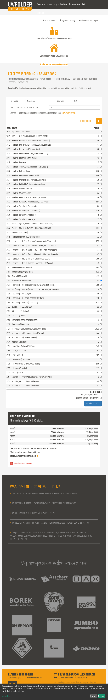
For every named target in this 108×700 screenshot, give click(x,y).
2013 (8, 149)
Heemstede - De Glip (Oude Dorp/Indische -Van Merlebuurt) (34, 250)
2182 (8, 368)
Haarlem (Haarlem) (19, 162)
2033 (8, 202)
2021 (8, 167)
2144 (8, 324)
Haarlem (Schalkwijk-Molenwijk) (24, 215)
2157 (8, 342)
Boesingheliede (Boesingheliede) (25, 320)
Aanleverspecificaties (57, 4)
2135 (8, 302)
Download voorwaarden (23, 463)
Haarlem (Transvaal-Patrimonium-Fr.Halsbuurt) (30, 167)
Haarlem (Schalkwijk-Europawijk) (24, 206)
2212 (8, 386)
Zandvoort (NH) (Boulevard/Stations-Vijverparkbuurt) (32, 224)
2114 (8, 272)
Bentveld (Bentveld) (19, 276)
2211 (8, 381)
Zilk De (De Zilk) (18, 372)
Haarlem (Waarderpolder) (21, 193)
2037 (8, 219)
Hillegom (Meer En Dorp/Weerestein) (26, 364)
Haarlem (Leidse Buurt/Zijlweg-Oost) (26, 149)
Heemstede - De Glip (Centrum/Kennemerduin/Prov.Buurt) (34, 241)
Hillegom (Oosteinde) (20, 368)
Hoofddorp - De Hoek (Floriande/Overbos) (28, 298)
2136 (8, 307)
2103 (8, 250)
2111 (8, 267)
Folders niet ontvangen (88, 20)
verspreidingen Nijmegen (64, 682)
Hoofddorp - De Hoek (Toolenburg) (25, 302)
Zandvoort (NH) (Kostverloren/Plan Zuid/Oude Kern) (32, 228)
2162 (8, 351)
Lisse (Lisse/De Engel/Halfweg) (23, 346)
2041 (8, 224)
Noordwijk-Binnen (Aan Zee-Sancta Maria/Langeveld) (32, 377)
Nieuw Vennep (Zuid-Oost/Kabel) (24, 337)
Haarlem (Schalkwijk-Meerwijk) (24, 219)
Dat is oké (101, 696)
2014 (8, 154)
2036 (8, 215)
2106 (8, 263)
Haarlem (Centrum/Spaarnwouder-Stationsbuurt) (31, 140)
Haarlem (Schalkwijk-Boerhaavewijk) (26, 210)
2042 (8, 228)
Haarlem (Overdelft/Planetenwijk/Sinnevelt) (29, 180)
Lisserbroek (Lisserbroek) (21, 359)
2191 (8, 372)
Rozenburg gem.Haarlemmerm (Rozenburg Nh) (30, 136)
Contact (40, 13)
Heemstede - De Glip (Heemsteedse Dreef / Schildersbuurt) (34, 246)
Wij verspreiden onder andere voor (54, 563)
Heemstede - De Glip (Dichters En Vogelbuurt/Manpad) (32, 263)
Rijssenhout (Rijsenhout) (21, 132)
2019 (8, 162)
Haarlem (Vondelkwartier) (22, 189)
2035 (8, 210)
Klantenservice (49, 20)
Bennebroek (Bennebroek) (22, 281)
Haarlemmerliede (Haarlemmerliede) (26, 237)
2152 (8, 333)
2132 (8, 289)
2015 (8, 158)
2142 (8, 316)
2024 (8, 180)
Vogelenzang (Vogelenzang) (22, 272)
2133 (8, 294)
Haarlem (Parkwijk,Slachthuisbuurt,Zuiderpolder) (30, 202)
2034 (8, 206)
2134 (8, 298)
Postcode (60, 101)
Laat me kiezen (6, 696)
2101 (8, 241)
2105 (8, 259)
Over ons (41, 4)
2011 (8, 140)
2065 (8, 237)
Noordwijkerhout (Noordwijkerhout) (26, 381)
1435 (8, 132)
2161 (8, 346)
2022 (8, 171)
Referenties (74, 4)
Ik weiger (93, 696)
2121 (8, 281)
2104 (8, 254)
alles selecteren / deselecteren (88, 398)
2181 (8, 364)
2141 (8, 311)
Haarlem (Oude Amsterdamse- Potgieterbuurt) (29, 197)
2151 (8, 329)
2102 (8, 246)
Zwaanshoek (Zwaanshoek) (22, 307)
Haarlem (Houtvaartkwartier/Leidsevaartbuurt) (30, 154)
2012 (8, 145)
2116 (8, 276)
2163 (8, 355)
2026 (8, 189)
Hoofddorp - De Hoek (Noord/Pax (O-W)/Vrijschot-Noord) (33, 285)
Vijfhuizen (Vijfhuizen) (20, 311)
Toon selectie (91, 121)
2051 (8, 232)
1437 (8, 136)
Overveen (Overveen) (20, 232)
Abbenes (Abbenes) (19, 342)
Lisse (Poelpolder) (19, 351)
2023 (8, 175)
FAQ (84, 4)
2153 (8, 337)
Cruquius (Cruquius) (19, 316)
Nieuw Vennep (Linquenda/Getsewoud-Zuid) (29, 329)
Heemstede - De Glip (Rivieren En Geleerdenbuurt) (31, 259)
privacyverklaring (68, 113)
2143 (8, 320)
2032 (8, 197)
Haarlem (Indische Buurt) (21, 171)
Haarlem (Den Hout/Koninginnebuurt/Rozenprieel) (31, 145)
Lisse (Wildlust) (18, 355)
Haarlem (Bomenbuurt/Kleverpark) (25, 175)
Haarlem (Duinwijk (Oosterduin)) (24, 158)
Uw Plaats (14, 101)
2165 (8, 359)
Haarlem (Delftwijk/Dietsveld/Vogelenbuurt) (29, 184)
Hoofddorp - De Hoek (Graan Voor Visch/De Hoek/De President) (35, 289)
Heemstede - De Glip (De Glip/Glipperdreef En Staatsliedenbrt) (35, 254)
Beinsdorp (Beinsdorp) (20, 324)
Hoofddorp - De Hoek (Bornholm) (24, 294)
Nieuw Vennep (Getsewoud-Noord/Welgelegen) (30, 333)
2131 (8, 285)
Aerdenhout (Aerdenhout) (22, 267)
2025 (8, 184)
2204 (8, 377)
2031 (8, 193)
